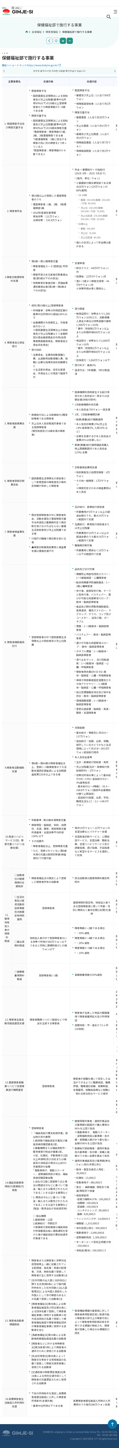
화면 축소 (70, 41)
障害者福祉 (52, 32)
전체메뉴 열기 (115, 11)
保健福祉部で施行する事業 (77, 32)
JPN (18, 8)
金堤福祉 (37, 32)
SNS (4, 7)
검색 (109, 17)
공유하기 (49, 41)
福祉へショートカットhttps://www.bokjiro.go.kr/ (30, 65)
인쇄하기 (56, 41)
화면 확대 (63, 41)
